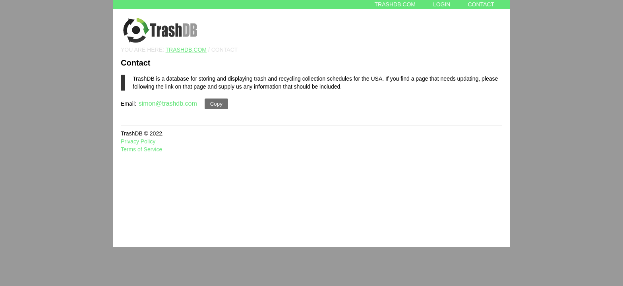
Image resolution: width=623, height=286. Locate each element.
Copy (216, 104)
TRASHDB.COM (186, 49)
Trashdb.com (395, 4)
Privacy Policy (138, 141)
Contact (481, 4)
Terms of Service (141, 149)
